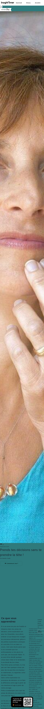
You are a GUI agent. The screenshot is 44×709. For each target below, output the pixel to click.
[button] (30, 618)
